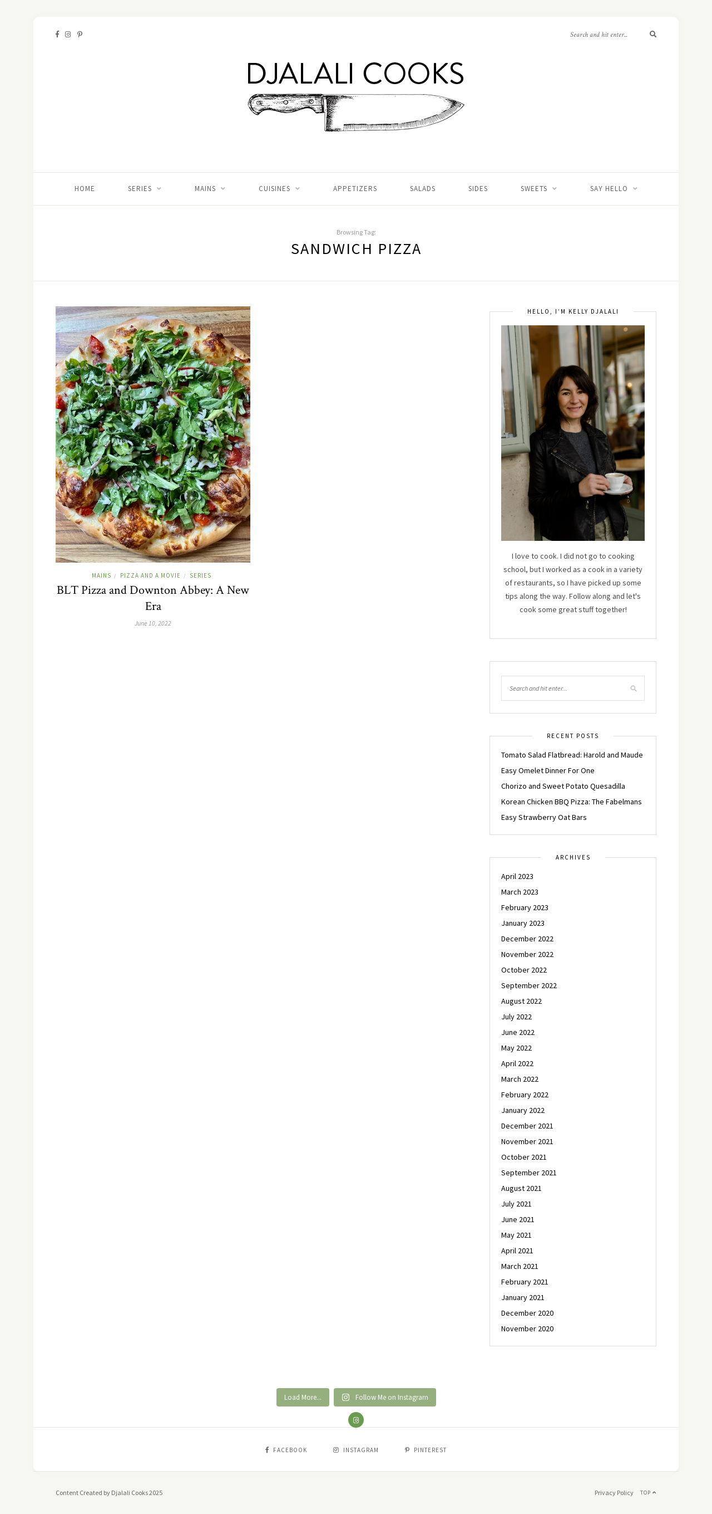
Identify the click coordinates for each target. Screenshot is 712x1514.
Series (140, 188)
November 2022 (527, 954)
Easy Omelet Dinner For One (548, 770)
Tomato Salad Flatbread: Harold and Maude (572, 755)
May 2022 (516, 1048)
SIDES (478, 188)
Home (85, 188)
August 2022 (521, 1001)
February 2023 (524, 907)
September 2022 (529, 985)
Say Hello (609, 188)
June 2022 (518, 1032)
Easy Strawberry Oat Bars (544, 817)
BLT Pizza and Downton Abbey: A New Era (153, 598)
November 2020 (527, 1328)
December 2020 (527, 1313)
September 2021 (529, 1173)
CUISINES (274, 188)
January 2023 (523, 923)
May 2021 (516, 1235)
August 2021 (521, 1188)
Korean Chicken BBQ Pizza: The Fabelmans (571, 802)
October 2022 (524, 970)
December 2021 (527, 1126)
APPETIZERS (355, 188)
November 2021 (527, 1141)
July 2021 (516, 1204)
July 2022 (516, 1017)
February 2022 (524, 1095)
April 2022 (517, 1063)
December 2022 (527, 939)
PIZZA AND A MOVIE (150, 575)
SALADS (423, 188)
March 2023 (519, 892)
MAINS (205, 188)
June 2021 (518, 1219)
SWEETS (534, 188)
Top (648, 1492)
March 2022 (519, 1079)
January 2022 (523, 1110)
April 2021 (517, 1251)
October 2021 (524, 1157)
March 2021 (519, 1266)
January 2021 (523, 1297)
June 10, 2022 (153, 623)
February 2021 (524, 1282)
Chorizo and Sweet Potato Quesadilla (563, 786)
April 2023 (517, 876)
